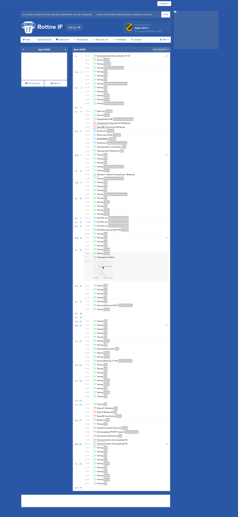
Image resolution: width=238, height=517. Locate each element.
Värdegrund (81, 39)
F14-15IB (116, 135)
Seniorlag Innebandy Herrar (115, 83)
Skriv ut (55, 83)
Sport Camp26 (43, 39)
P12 (105, 75)
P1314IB (109, 111)
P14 (105, 71)
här (94, 14)
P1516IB (107, 64)
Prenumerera (32, 83)
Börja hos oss (100, 39)
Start (26, 39)
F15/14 (106, 60)
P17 (105, 87)
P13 (105, 245)
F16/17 (106, 95)
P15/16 (106, 99)
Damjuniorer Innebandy (113, 68)
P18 (105, 234)
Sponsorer (62, 39)
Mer (164, 39)
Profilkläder (120, 39)
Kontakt (136, 39)
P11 (105, 79)
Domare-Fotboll (125, 305)
